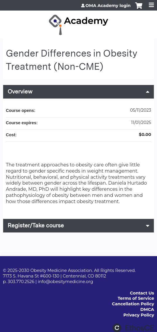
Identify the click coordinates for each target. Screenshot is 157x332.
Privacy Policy (138, 315)
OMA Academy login (108, 6)
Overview (20, 91)
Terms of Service (136, 298)
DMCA (147, 309)
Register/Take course (36, 225)
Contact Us (142, 293)
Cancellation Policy (133, 304)
